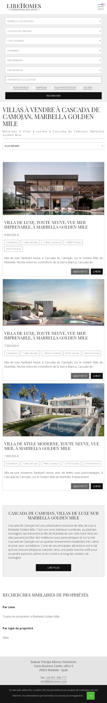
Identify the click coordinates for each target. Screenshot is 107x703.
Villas (6, 638)
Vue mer (87, 87)
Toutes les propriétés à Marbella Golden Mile (31, 616)
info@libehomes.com (53, 681)
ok (90, 695)
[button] (10, 188)
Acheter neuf (21, 87)
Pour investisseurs (65, 87)
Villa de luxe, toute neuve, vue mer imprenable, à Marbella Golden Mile (46, 224)
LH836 (96, 486)
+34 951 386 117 (56, 678)
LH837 (96, 375)
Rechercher (54, 95)
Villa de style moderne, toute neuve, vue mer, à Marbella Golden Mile (51, 446)
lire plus (53, 567)
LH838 (96, 271)
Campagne (41, 87)
